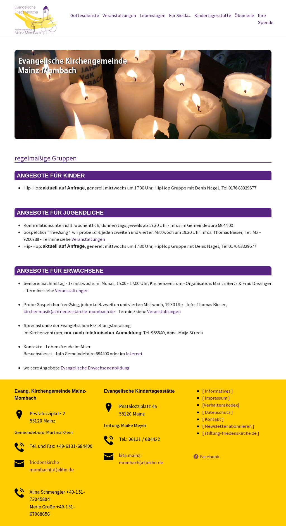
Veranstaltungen (88, 239)
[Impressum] (222, 6)
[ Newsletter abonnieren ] (228, 426)
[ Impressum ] (216, 398)
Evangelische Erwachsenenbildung (95, 368)
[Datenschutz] (166, 6)
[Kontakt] (243, 6)
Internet (134, 353)
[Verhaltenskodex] (195, 6)
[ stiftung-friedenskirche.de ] (230, 433)
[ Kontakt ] (213, 419)
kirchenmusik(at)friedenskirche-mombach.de (69, 311)
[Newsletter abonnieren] (106, 6)
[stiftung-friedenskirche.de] (61, 6)
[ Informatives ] (217, 391)
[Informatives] (140, 6)
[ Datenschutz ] (217, 412)
